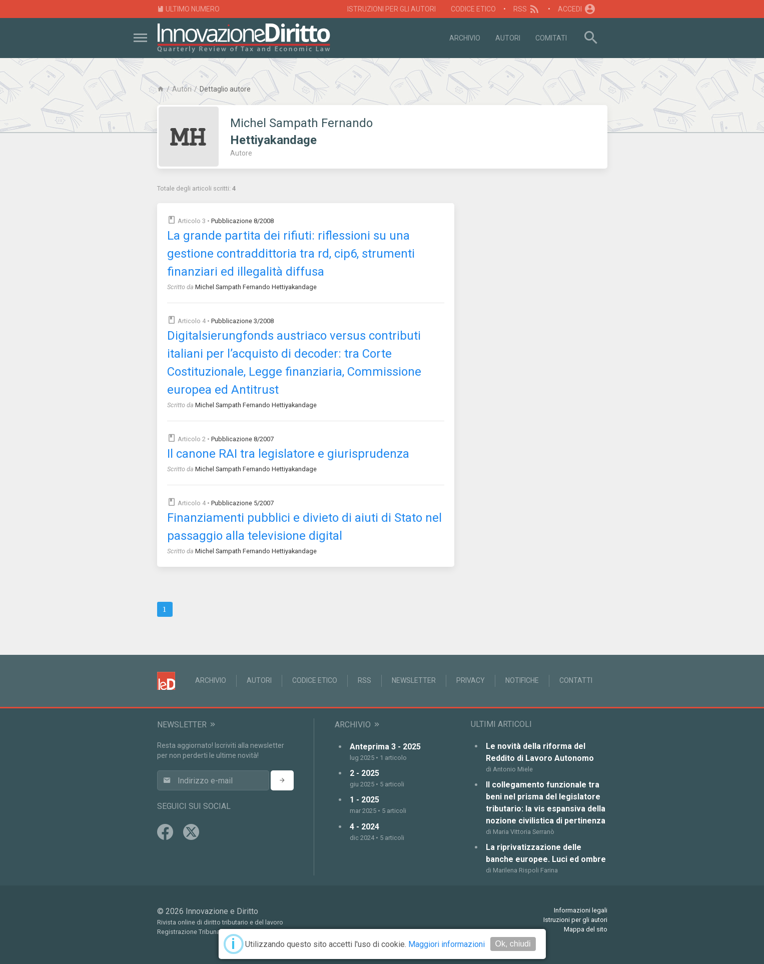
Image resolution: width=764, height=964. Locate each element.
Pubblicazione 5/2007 (242, 503)
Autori (507, 38)
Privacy (470, 680)
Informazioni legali (580, 910)
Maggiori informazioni (446, 944)
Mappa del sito (585, 929)
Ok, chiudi (512, 943)
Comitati (551, 38)
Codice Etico (473, 9)
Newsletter (414, 680)
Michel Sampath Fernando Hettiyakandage (256, 287)
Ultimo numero (188, 9)
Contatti (575, 680)
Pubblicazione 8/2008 (242, 221)
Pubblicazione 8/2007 (242, 439)
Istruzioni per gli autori (391, 9)
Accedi (577, 9)
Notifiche (522, 680)
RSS (527, 9)
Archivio (464, 38)
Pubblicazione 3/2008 (242, 321)
